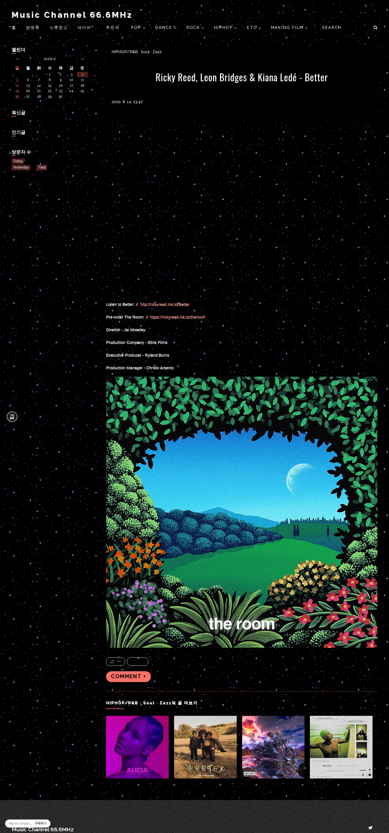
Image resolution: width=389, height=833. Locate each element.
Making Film (288, 27)
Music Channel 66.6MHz (72, 14)
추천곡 (113, 27)
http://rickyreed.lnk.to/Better (165, 304)
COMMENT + (128, 676)
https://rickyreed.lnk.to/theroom (177, 317)
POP (137, 27)
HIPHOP (224, 27)
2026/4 (50, 59)
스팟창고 (58, 27)
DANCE (164, 27)
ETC (252, 27)
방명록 (33, 27)
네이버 (84, 27)
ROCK (193, 27)
